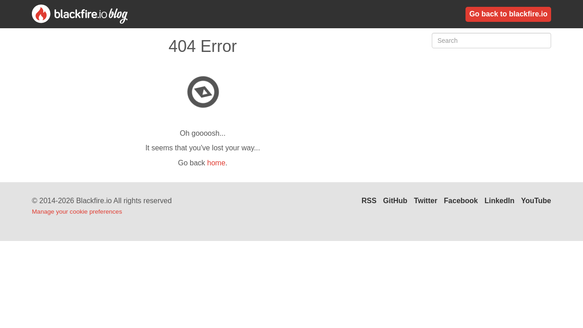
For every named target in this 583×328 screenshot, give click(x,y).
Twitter (425, 201)
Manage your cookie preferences (77, 211)
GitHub (395, 201)
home (216, 163)
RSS (369, 201)
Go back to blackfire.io (508, 14)
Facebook (461, 201)
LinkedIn (500, 201)
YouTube (536, 201)
